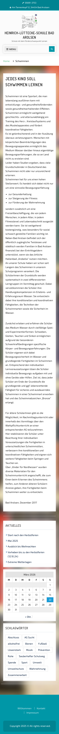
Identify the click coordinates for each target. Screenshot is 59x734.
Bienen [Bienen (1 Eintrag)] (29, 643)
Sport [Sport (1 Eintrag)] (24, 662)
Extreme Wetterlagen (19, 561)
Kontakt (41, 708)
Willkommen (24, 708)
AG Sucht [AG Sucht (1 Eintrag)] (29, 637)
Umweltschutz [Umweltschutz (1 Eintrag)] (16, 668)
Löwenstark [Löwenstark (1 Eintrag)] (14, 649)
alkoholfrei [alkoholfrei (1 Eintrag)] (14, 643)
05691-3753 (30, 2)
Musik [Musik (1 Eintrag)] (29, 649)
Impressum (32, 712)
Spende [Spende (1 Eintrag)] (12, 662)
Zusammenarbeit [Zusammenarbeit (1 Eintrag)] (17, 674)
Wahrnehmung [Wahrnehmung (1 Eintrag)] (37, 668)
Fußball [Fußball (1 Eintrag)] (42, 643)
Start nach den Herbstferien (23, 535)
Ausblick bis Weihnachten (22, 546)
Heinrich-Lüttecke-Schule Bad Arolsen (29, 35)
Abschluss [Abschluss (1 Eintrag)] (13, 637)
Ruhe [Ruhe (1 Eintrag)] (10, 656)
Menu (11, 49)
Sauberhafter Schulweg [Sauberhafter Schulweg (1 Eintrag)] (32, 656)
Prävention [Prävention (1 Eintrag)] (44, 649)
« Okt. (28, 616)
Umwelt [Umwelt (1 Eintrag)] (37, 662)
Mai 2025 (13, 540)
